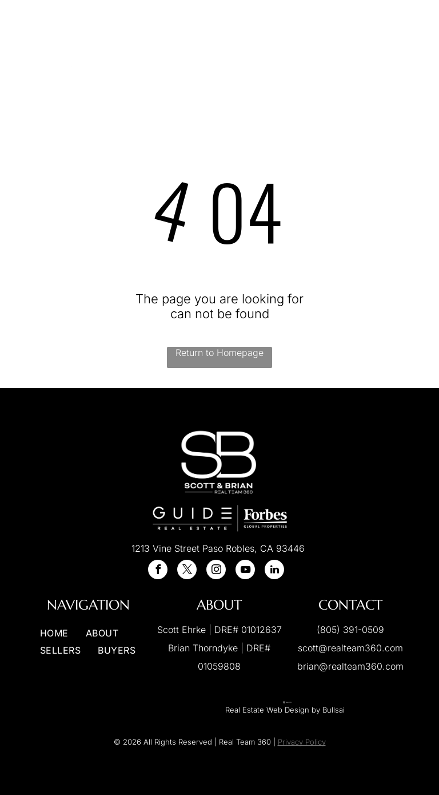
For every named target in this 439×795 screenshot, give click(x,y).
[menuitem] (169, 39)
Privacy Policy (302, 741)
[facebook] (157, 571)
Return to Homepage (219, 352)
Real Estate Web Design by (272, 709)
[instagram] (216, 571)
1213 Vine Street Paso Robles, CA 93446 (218, 548)
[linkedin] (274, 571)
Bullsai (333, 709)
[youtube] (245, 571)
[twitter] (187, 571)
